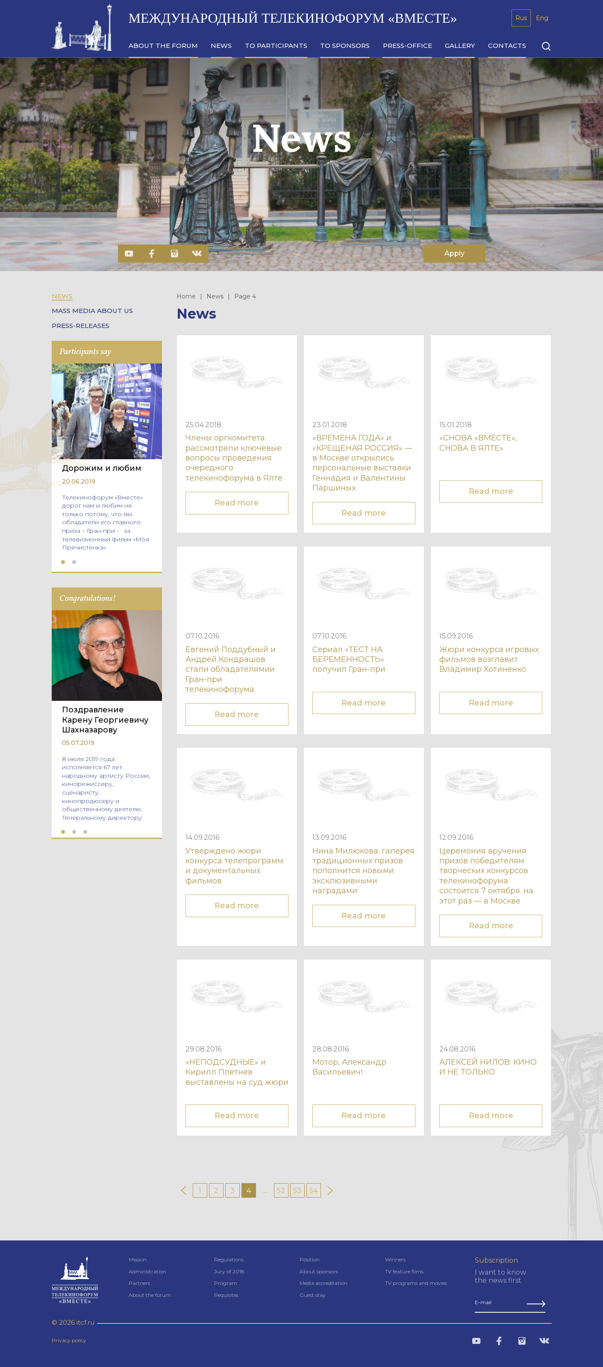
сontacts (507, 45)
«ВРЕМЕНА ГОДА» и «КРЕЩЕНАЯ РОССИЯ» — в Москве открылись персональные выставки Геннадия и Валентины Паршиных (362, 463)
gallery (460, 45)
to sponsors (345, 45)
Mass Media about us (92, 311)
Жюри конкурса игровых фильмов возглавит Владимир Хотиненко (489, 659)
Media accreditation (323, 1283)
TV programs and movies (416, 1283)
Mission (138, 1259)
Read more (237, 503)
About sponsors (319, 1271)
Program (225, 1283)
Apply (454, 253)
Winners (395, 1259)
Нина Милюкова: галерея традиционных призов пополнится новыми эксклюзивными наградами (363, 871)
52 (281, 1191)
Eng (542, 18)
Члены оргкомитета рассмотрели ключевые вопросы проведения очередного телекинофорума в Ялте (233, 458)
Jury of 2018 (229, 1271)
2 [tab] (74, 562)
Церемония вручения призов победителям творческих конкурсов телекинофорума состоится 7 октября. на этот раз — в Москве (486, 876)
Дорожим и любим (101, 468)
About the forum (150, 1295)
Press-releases (80, 326)
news (221, 45)
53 (297, 1191)
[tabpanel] (107, 459)
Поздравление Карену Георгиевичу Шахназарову (105, 720)
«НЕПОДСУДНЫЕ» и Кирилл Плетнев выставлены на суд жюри (236, 1072)
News (62, 296)
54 (313, 1191)
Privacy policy (69, 1340)
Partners (139, 1283)
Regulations (229, 1259)
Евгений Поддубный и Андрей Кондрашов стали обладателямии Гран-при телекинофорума (230, 669)
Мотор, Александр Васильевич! (349, 1067)
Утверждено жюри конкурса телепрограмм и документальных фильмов (234, 866)
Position (310, 1259)
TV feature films (404, 1271)
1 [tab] (63, 562)
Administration (147, 1271)
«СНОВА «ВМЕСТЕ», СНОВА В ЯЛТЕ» (478, 442)
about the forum (163, 45)
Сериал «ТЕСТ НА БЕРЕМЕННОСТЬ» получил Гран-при (348, 659)
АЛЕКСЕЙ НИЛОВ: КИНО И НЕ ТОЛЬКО (488, 1067)
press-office (407, 45)
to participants (276, 45)
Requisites (226, 1295)
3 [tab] (85, 832)
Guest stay (313, 1295)
